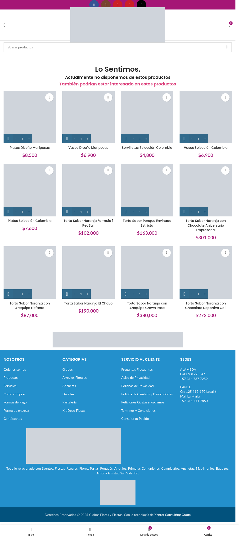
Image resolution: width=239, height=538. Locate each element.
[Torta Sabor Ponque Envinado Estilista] (147, 190)
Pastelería (70, 402)
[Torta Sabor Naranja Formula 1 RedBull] (88, 190)
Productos (11, 377)
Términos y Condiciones (138, 410)
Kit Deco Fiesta (74, 410)
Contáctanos (13, 418)
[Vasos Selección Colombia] (206, 117)
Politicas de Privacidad (137, 386)
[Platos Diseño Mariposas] (29, 117)
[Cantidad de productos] (22, 138)
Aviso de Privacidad (135, 377)
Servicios (10, 386)
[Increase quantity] (29, 138)
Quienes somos (15, 369)
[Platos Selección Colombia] (29, 190)
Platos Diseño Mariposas (29, 147)
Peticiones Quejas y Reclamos (142, 402)
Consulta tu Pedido (135, 418)
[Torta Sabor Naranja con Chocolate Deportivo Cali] (206, 273)
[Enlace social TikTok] (141, 4)
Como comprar (14, 394)
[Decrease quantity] (16, 138)
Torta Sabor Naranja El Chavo (88, 303)
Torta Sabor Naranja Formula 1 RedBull (88, 223)
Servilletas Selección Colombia (147, 147)
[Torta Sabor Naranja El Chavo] (88, 273)
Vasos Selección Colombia (206, 147)
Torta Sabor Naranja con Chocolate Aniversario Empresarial (205, 225)
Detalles (68, 394)
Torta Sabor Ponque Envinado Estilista (147, 223)
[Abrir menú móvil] (4, 25)
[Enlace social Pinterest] (129, 4)
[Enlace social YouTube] (117, 4)
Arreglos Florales (75, 377)
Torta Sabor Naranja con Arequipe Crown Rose (147, 305)
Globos (68, 369)
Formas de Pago (15, 402)
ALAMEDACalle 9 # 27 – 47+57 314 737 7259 (194, 373)
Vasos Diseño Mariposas (88, 147)
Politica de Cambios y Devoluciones (147, 394)
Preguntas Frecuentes (137, 369)
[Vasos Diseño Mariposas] (88, 117)
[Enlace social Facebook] (94, 4)
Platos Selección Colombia (29, 220)
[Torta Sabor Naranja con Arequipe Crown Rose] (147, 273)
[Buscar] (118, 47)
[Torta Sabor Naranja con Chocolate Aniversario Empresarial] (206, 190)
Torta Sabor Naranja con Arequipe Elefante (29, 305)
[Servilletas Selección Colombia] (147, 117)
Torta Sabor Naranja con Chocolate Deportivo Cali (206, 305)
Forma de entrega (16, 410)
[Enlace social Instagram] (106, 4)
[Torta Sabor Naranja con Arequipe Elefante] (29, 273)
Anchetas (69, 386)
